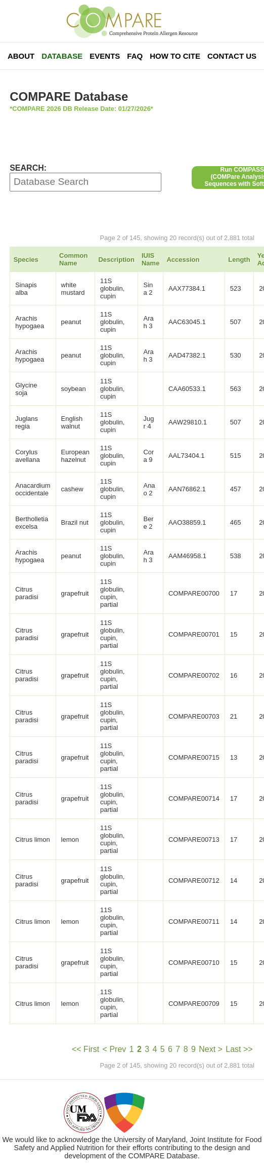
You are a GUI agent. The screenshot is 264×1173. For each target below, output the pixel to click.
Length (239, 259)
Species (26, 259)
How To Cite (175, 56)
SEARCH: (28, 168)
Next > (211, 1049)
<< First (85, 1049)
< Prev (114, 1049)
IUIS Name (150, 259)
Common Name (73, 259)
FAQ (135, 56)
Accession (182, 259)
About (21, 56)
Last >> (239, 1049)
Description (116, 259)
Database (61, 56)
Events (105, 56)
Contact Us (231, 56)
